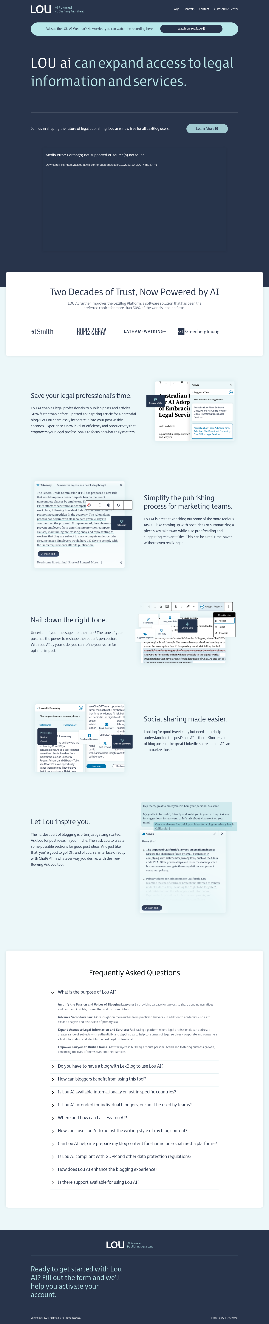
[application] (134, 199)
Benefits (189, 9)
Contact (204, 9)
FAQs (176, 9)
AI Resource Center (226, 9)
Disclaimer (232, 1318)
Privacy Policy (217, 1318)
